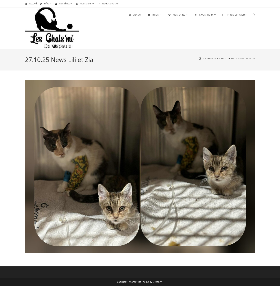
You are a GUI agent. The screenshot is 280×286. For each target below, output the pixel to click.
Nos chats (64, 3)
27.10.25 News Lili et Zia (241, 58)
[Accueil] (200, 58)
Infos (46, 3)
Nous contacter (108, 3)
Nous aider (85, 3)
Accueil (31, 3)
